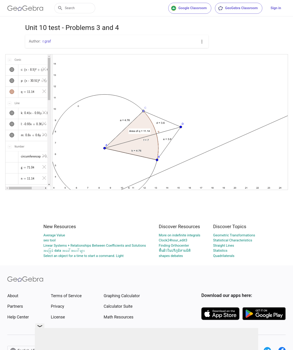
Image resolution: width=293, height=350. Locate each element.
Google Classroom (189, 8)
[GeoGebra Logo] (25, 8)
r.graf (47, 41)
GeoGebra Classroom (238, 8)
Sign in (276, 8)
